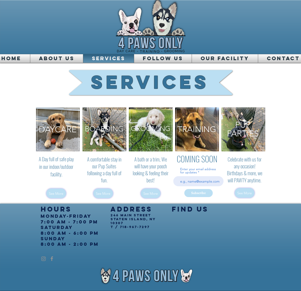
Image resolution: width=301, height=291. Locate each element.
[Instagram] (44, 259)
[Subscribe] (198, 193)
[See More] (56, 193)
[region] (58, 129)
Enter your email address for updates (198, 170)
